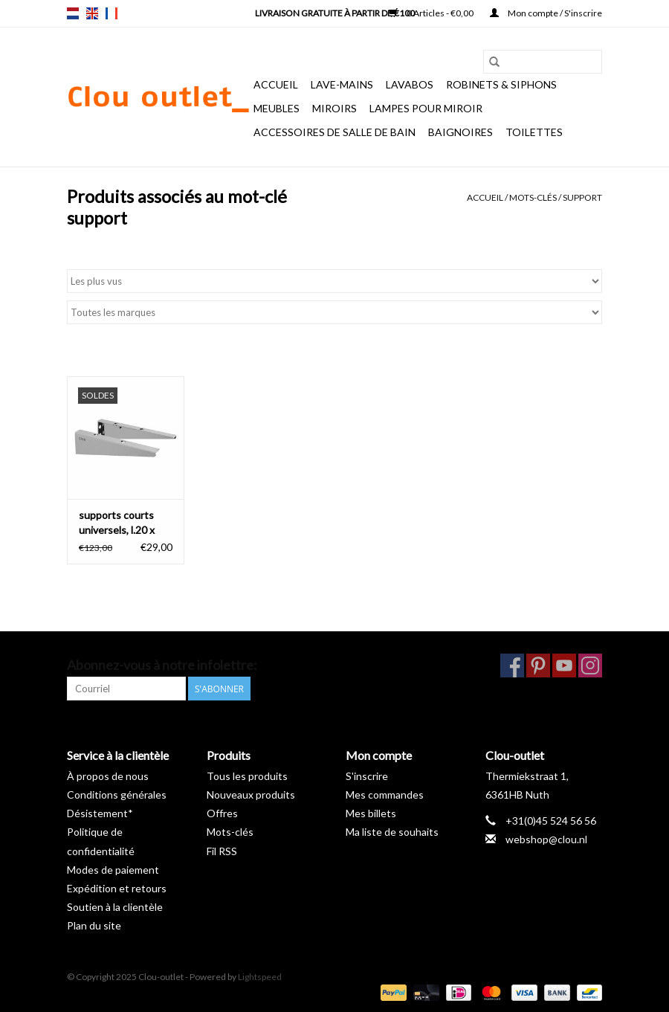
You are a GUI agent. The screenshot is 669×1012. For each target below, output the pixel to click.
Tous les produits (247, 776)
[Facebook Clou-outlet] (512, 665)
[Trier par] (334, 281)
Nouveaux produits (251, 794)
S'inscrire (367, 776)
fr (111, 13)
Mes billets (371, 813)
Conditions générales (117, 794)
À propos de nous (108, 776)
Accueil (275, 84)
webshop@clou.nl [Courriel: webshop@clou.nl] (546, 839)
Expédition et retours (117, 888)
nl (73, 13)
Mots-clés (533, 197)
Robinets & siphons (501, 84)
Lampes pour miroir (425, 108)
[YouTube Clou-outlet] (564, 665)
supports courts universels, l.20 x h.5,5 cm (117, 523)
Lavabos (409, 84)
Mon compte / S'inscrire (546, 13)
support (582, 197)
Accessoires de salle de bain (334, 132)
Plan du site (94, 925)
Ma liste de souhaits (392, 831)
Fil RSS (222, 851)
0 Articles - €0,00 (432, 13)
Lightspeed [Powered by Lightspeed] (260, 976)
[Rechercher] (542, 62)
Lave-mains (342, 84)
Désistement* (100, 813)
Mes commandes (385, 794)
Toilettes (534, 132)
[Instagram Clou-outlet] (590, 665)
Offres (222, 813)
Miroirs (334, 108)
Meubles (276, 108)
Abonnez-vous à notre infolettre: (162, 665)
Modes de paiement (113, 869)
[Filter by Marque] (334, 312)
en (92, 13)
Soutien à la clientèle (115, 906)
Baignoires (460, 132)
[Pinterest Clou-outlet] (538, 665)
